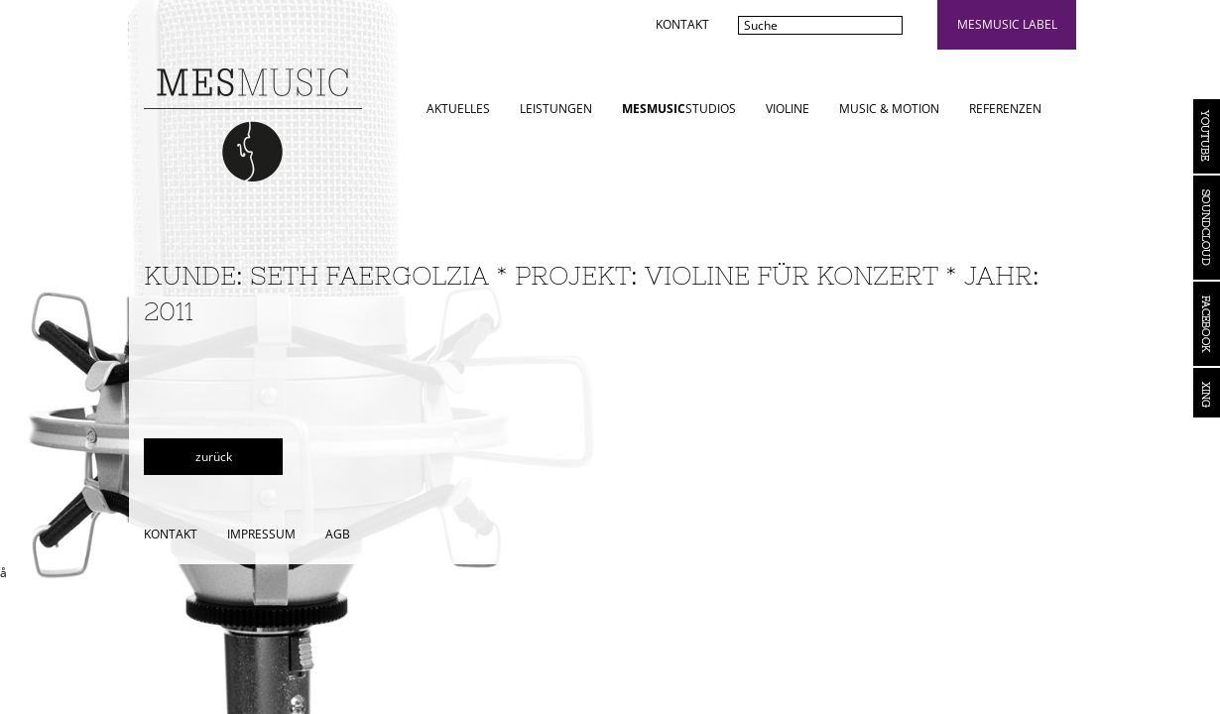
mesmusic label (1007, 24)
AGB (337, 534)
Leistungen (556, 108)
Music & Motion (889, 108)
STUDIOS (679, 108)
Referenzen (1005, 108)
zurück (213, 456)
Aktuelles (458, 108)
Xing (1206, 392)
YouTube (1206, 136)
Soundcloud (1206, 228)
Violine (787, 108)
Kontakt (682, 24)
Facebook (1206, 324)
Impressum (261, 534)
